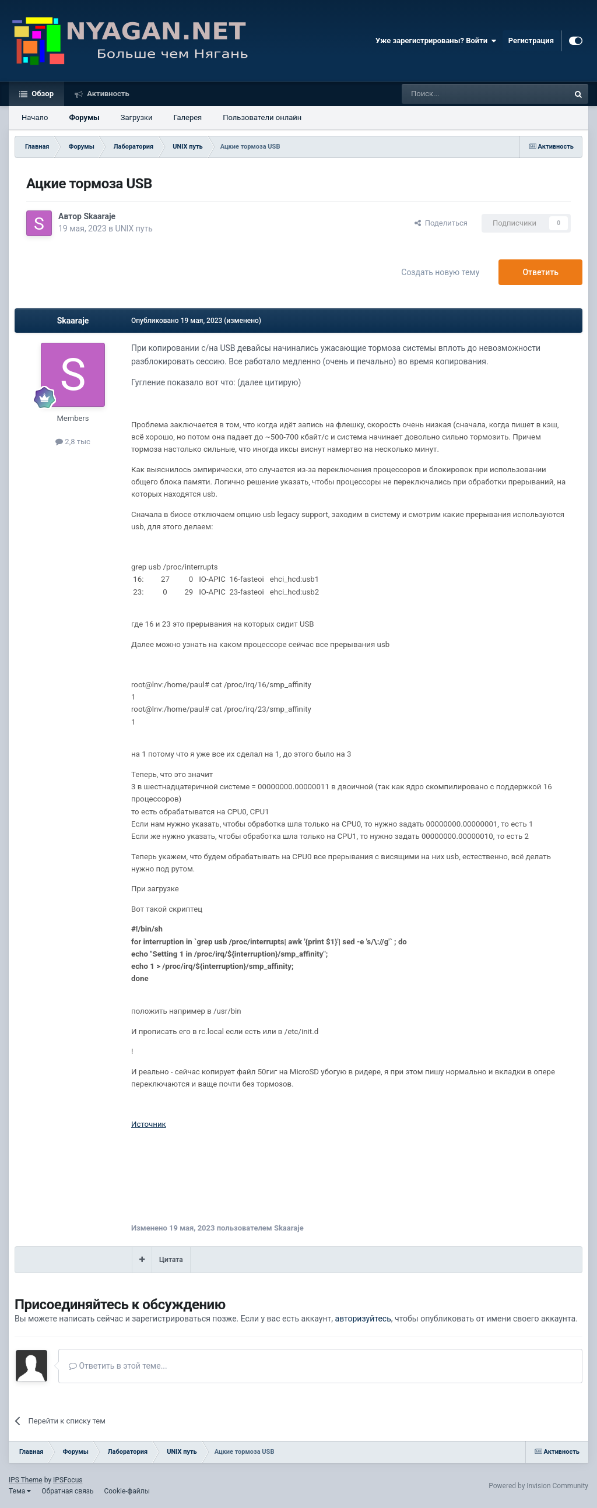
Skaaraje (99, 216)
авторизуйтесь (363, 1318)
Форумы (84, 117)
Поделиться (441, 223)
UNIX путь (134, 228)
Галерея (188, 117)
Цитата (171, 1260)
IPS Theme (26, 1480)
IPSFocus (67, 1480)
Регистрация (531, 40)
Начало (35, 117)
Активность (107, 93)
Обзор (42, 93)
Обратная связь (67, 1491)
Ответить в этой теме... (118, 1365)
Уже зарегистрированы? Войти (436, 40)
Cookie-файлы (127, 1491)
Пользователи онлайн (262, 117)
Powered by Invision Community (538, 1486)
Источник (148, 1124)
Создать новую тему (440, 272)
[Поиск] (459, 94)
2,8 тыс (72, 441)
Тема (20, 1491)
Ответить (540, 272)
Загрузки (137, 117)
